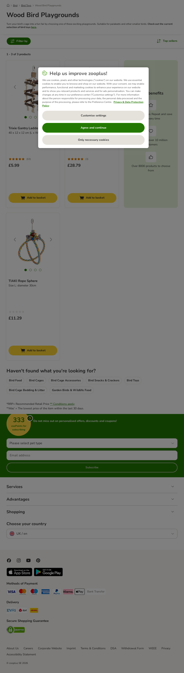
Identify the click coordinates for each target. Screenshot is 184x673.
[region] (93, 107)
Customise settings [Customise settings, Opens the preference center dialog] (93, 115)
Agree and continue (93, 128)
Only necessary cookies (93, 140)
